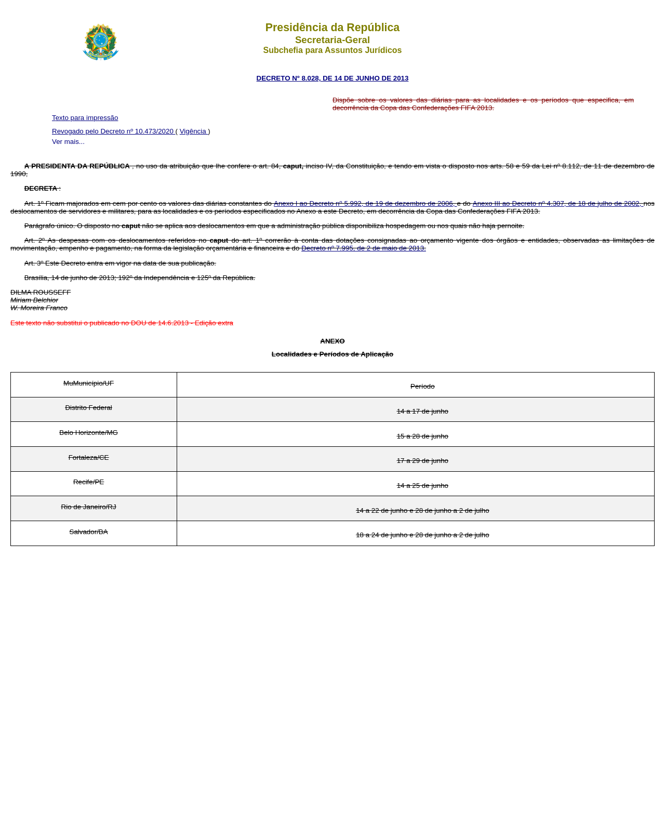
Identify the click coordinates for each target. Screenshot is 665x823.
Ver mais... (68, 141)
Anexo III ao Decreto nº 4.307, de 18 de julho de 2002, (558, 203)
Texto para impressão (85, 118)
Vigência (194, 131)
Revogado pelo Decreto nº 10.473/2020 (114, 131)
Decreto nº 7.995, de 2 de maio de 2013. (363, 248)
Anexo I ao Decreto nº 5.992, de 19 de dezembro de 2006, (365, 203)
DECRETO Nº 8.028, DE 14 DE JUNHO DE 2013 (333, 78)
